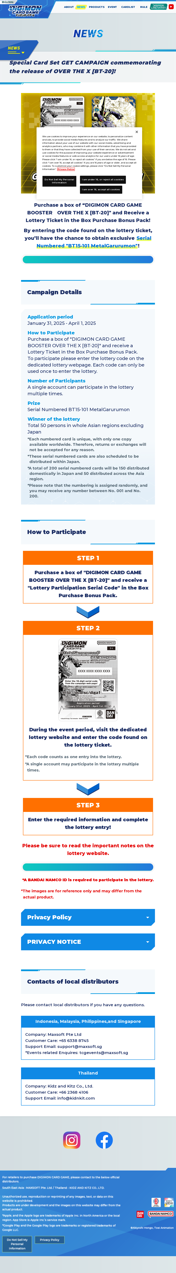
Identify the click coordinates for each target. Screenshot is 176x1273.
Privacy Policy (88, 934)
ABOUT (69, 7)
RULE (143, 7)
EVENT (112, 7)
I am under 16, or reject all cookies (103, 179)
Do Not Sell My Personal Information (17, 1261)
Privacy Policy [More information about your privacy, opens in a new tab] (66, 169)
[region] (89, 163)
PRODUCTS (97, 7)
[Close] (137, 132)
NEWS (81, 7)
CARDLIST (128, 7)
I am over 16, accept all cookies (101, 189)
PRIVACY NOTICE (88, 958)
